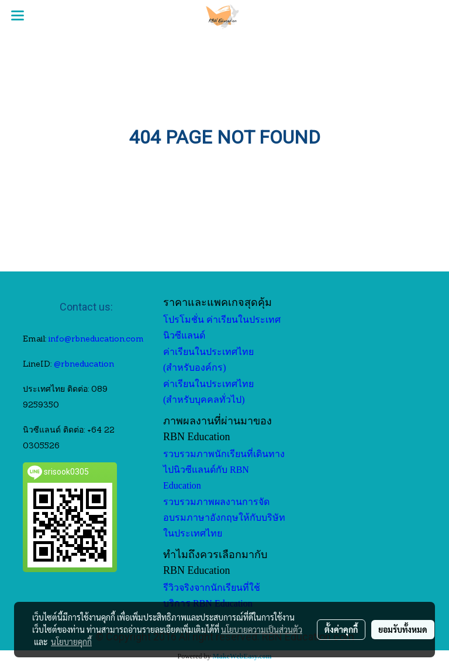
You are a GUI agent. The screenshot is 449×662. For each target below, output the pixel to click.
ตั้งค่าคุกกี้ (341, 629)
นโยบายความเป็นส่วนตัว (261, 629)
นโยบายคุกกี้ (71, 641)
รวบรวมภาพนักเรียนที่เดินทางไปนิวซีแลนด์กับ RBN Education (224, 469)
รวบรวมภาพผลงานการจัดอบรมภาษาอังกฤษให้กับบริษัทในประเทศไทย (224, 517)
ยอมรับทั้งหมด (402, 629)
